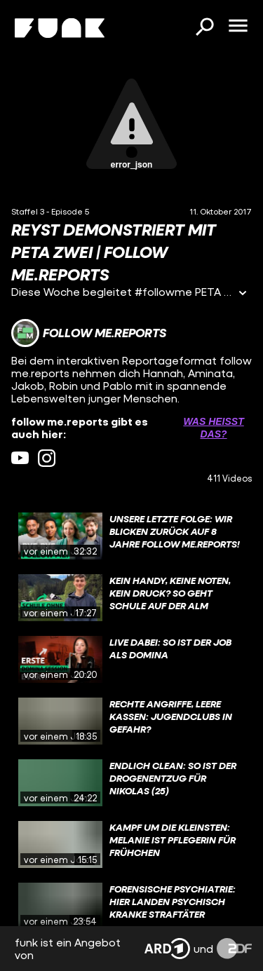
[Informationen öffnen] (243, 294)
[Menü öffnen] (238, 26)
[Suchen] (204, 28)
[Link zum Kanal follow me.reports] (88, 333)
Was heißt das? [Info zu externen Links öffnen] (213, 428)
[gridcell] (131, 536)
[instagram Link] (46, 458)
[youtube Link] (20, 458)
